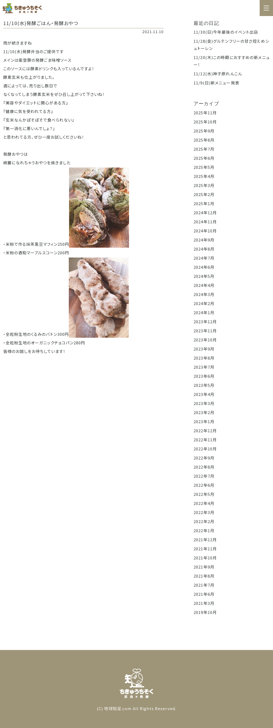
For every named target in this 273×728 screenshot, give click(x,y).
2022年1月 (204, 530)
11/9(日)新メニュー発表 (216, 82)
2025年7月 (204, 149)
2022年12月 (205, 430)
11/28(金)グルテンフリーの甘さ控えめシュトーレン (231, 44)
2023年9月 (204, 349)
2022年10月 (205, 448)
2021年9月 (204, 567)
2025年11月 (205, 112)
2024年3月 (204, 294)
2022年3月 (204, 512)
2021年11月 (205, 548)
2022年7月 (204, 476)
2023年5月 (204, 385)
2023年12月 (205, 321)
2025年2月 (204, 194)
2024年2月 (204, 303)
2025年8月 (204, 140)
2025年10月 (205, 121)
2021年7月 (204, 585)
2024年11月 (205, 221)
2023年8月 (204, 358)
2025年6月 (204, 158)
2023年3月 (204, 403)
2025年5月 (204, 167)
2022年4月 (204, 503)
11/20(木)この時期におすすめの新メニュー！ (232, 60)
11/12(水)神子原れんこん (218, 73)
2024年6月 (204, 267)
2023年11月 (205, 330)
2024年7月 (204, 258)
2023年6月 (204, 376)
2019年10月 (205, 612)
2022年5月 (204, 494)
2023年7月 (204, 367)
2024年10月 (205, 230)
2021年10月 (205, 557)
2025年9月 (204, 131)
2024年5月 (204, 276)
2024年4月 (204, 285)
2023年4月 (204, 394)
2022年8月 (204, 467)
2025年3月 (204, 185)
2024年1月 (204, 312)
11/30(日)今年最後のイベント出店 (226, 32)
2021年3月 (204, 603)
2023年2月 (204, 412)
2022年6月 (204, 485)
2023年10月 (205, 339)
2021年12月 (205, 539)
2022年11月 (205, 439)
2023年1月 (204, 421)
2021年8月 (204, 576)
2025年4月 (204, 176)
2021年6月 (204, 594)
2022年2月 (204, 521)
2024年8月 (204, 249)
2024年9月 (204, 240)
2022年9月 (204, 458)
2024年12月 (205, 212)
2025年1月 (204, 203)
